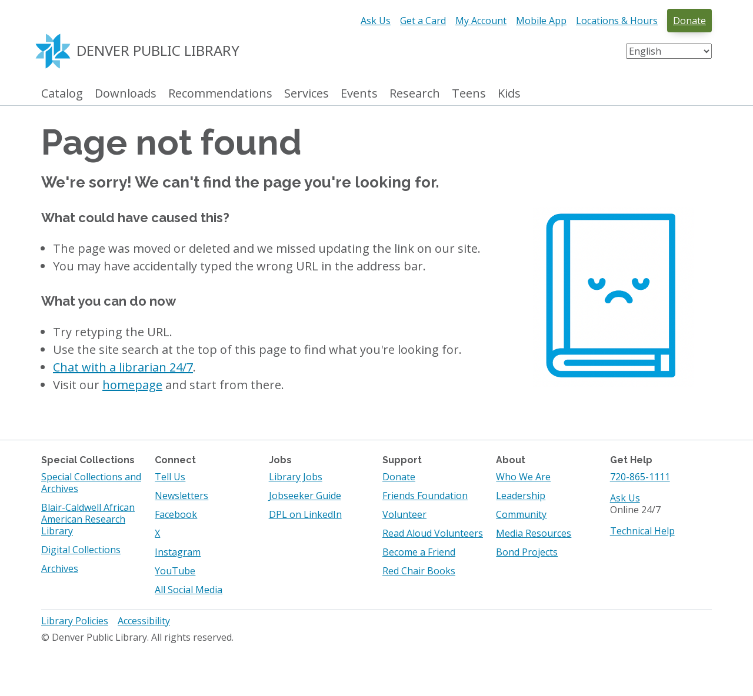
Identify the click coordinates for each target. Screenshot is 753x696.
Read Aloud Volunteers (432, 533)
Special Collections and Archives (91, 482)
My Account (481, 20)
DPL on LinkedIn (305, 514)
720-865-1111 (640, 476)
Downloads (125, 93)
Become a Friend (418, 552)
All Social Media (188, 589)
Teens (469, 93)
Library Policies (74, 620)
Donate (689, 20)
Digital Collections (81, 549)
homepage (132, 385)
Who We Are (523, 476)
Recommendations (220, 93)
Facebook (176, 514)
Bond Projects (527, 552)
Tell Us (170, 476)
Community (521, 514)
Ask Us (376, 20)
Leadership (520, 495)
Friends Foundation (425, 495)
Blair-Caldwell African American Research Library (88, 519)
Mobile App (541, 20)
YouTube (175, 570)
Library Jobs (295, 476)
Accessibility (144, 620)
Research (414, 93)
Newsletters (181, 495)
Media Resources (533, 533)
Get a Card (423, 20)
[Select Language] (669, 51)
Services (306, 93)
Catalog (62, 93)
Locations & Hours (617, 20)
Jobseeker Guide (305, 495)
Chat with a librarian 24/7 (123, 367)
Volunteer (404, 514)
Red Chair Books (418, 570)
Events (359, 93)
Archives (59, 568)
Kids (509, 93)
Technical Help (642, 530)
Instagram (178, 552)
